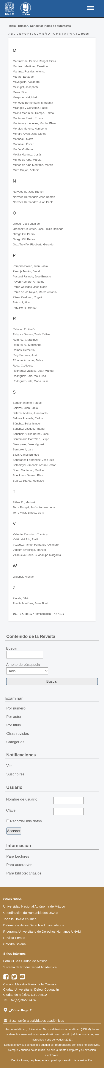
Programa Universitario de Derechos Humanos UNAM (42, 931)
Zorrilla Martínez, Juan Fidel (30, 603)
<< (55, 613)
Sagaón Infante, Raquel (27, 402)
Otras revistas (17, 734)
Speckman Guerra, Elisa (28, 475)
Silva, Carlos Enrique (26, 454)
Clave (11, 810)
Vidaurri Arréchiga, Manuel (29, 549)
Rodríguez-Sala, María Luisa (30, 381)
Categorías (15, 742)
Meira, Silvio (20, 92)
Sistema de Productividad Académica (30, 967)
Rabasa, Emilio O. (24, 329)
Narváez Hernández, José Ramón (34, 197)
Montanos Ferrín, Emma (28, 118)
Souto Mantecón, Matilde (28, 470)
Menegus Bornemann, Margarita (33, 102)
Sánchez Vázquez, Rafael (29, 428)
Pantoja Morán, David (26, 271)
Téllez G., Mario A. (24, 502)
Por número (15, 708)
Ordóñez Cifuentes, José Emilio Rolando (38, 229)
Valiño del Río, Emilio (26, 539)
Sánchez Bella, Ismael (27, 423)
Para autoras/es (19, 865)
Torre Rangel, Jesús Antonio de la (34, 507)
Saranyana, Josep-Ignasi (28, 444)
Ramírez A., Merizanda (27, 344)
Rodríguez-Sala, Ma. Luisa (29, 376)
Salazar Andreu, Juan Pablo (30, 413)
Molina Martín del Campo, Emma (33, 113)
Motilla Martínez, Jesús (27, 154)
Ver (9, 766)
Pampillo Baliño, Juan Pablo (30, 266)
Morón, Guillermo (23, 149)
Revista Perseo (14, 938)
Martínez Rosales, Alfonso (29, 71)
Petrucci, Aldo (21, 302)
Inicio (12, 25)
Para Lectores (17, 856)
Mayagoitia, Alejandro (26, 81)
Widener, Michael (23, 576)
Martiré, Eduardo (23, 76)
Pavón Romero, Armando (28, 281)
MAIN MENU (90, 8)
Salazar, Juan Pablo (25, 408)
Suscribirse (15, 774)
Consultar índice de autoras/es (50, 25)
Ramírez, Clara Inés (25, 339)
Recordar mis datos (26, 821)
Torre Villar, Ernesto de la (28, 512)
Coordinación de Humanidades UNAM (30, 912)
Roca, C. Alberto (23, 365)
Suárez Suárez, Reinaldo (28, 480)
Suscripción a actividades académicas (34, 1020)
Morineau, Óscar (23, 144)
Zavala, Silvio (21, 598)
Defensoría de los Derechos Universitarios (33, 925)
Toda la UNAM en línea (19, 919)
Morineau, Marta (23, 139)
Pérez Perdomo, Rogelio (28, 297)
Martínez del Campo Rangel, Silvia (34, 61)
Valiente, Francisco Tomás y (30, 534)
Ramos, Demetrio (24, 350)
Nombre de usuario (22, 799)
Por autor (13, 717)
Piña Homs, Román (25, 307)
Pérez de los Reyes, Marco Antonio (35, 292)
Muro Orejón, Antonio (26, 170)
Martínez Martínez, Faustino (30, 66)
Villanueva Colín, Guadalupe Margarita (37, 555)
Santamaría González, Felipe (31, 439)
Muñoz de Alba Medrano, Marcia (33, 165)
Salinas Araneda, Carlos (28, 418)
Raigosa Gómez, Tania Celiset (31, 334)
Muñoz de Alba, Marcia (27, 159)
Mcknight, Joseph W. (26, 87)
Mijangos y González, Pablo (30, 107)
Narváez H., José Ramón (28, 191)
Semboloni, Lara (23, 449)
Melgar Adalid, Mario (25, 97)
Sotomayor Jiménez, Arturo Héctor (34, 465)
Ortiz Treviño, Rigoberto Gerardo (33, 244)
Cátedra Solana (14, 944)
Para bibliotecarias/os (23, 873)
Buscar (23, 25)
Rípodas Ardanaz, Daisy (28, 360)
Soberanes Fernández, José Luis (33, 459)
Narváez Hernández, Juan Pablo (33, 202)
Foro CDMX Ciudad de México (25, 961)
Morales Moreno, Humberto (30, 128)
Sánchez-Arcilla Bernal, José (31, 434)
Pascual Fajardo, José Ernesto (32, 276)
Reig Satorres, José (25, 355)
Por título (13, 725)
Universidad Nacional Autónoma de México (34, 906)
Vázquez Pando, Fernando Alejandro (36, 544)
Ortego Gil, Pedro (24, 239)
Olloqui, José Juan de (26, 223)
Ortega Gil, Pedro (24, 234)
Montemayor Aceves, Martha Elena (34, 123)
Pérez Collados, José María (30, 286)
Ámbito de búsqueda (27, 668)
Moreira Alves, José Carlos (29, 133)
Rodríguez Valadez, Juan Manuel (33, 370)
